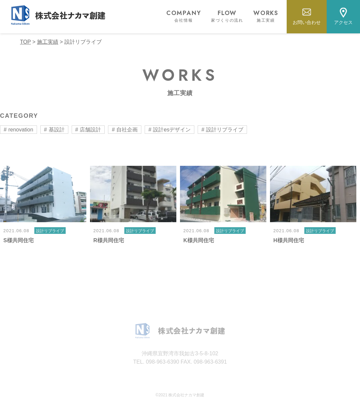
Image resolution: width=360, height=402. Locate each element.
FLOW (227, 16)
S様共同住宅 (18, 240)
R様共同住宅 (108, 240)
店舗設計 (90, 129)
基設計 (57, 129)
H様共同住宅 (288, 240)
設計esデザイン (172, 129)
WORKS (265, 16)
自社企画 (127, 129)
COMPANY (183, 16)
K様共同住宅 (198, 240)
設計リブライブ (224, 129)
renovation (20, 129)
